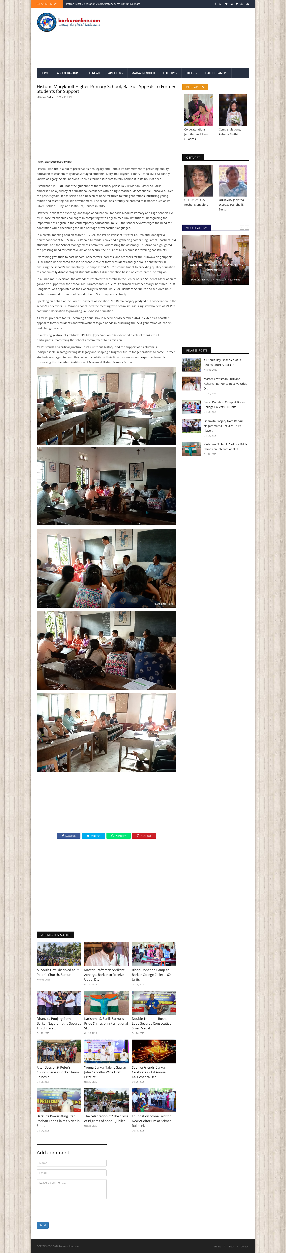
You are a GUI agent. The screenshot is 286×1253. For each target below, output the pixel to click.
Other (191, 73)
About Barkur (67, 73)
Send (42, 1225)
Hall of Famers (216, 73)
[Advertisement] (179, 38)
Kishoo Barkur (45, 96)
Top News (93, 73)
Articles (116, 73)
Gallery (170, 73)
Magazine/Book (143, 73)
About (231, 1246)
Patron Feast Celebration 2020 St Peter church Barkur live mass (103, 4)
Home (45, 73)
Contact (245, 1246)
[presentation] (67, 1210)
